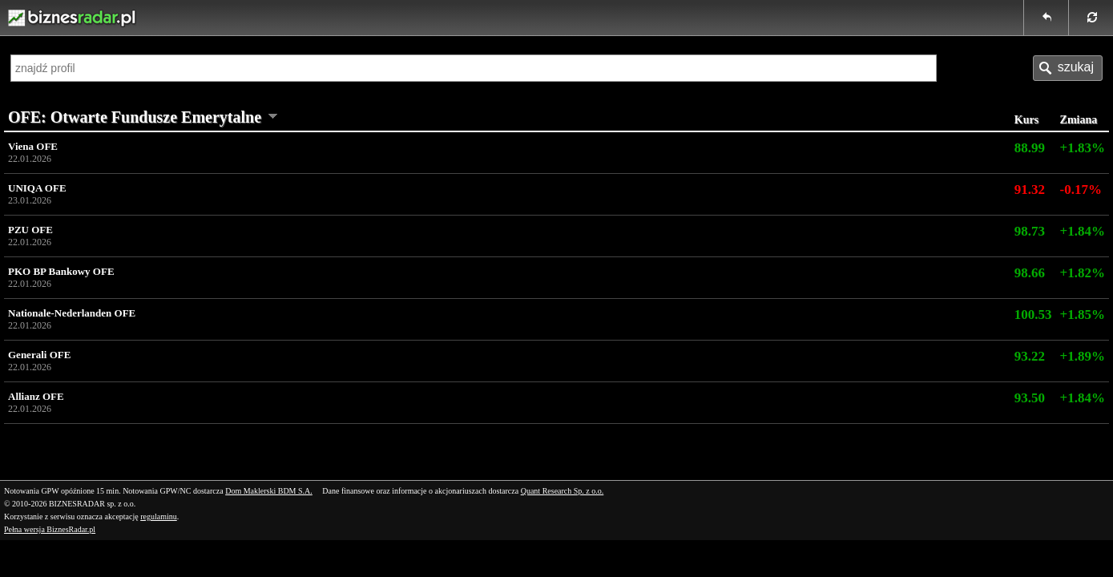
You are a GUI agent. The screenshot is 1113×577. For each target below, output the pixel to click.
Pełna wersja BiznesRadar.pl (49, 529)
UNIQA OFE (507, 194)
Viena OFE (507, 152)
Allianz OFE (507, 402)
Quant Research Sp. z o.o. (562, 490)
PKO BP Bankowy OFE (507, 277)
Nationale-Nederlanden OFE (507, 319)
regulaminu (158, 516)
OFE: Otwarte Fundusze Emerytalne (134, 117)
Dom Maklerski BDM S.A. (269, 490)
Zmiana (1079, 120)
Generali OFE (507, 361)
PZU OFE (507, 236)
